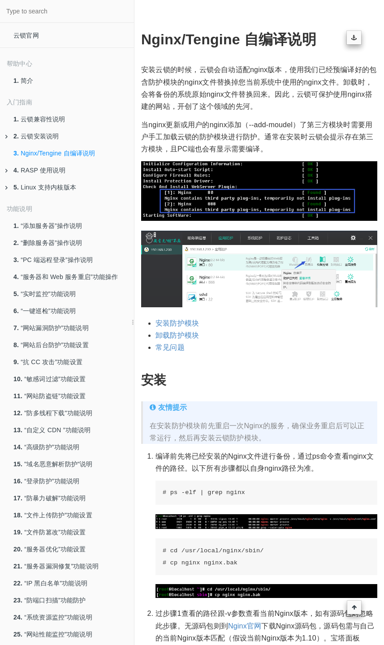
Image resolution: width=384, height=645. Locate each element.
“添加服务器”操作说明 (47, 225)
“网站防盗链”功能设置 (49, 396)
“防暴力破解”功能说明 (49, 498)
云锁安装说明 (32, 136)
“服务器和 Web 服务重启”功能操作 (65, 276)
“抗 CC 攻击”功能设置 (47, 362)
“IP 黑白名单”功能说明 (50, 583)
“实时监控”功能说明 (44, 293)
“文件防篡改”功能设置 (49, 532)
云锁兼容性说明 (39, 119)
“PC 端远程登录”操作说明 (53, 259)
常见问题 (170, 347)
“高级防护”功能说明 (46, 447)
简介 (23, 80)
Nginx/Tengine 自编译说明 (54, 153)
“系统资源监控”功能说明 (52, 617)
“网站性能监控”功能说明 (52, 634)
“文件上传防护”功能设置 (52, 515)
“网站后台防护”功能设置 (51, 344)
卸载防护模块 (177, 335)
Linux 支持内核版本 (40, 187)
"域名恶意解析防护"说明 (53, 464)
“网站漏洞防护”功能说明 (51, 327)
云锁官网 (26, 35)
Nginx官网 (244, 626)
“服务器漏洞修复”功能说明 (56, 566)
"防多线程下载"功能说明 (53, 413)
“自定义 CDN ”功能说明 (52, 430)
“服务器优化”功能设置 (49, 549)
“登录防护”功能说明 (46, 481)
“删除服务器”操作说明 (47, 242)
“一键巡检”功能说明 (44, 310)
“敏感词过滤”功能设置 (49, 379)
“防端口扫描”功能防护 (49, 600)
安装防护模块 (177, 323)
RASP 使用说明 (35, 170)
